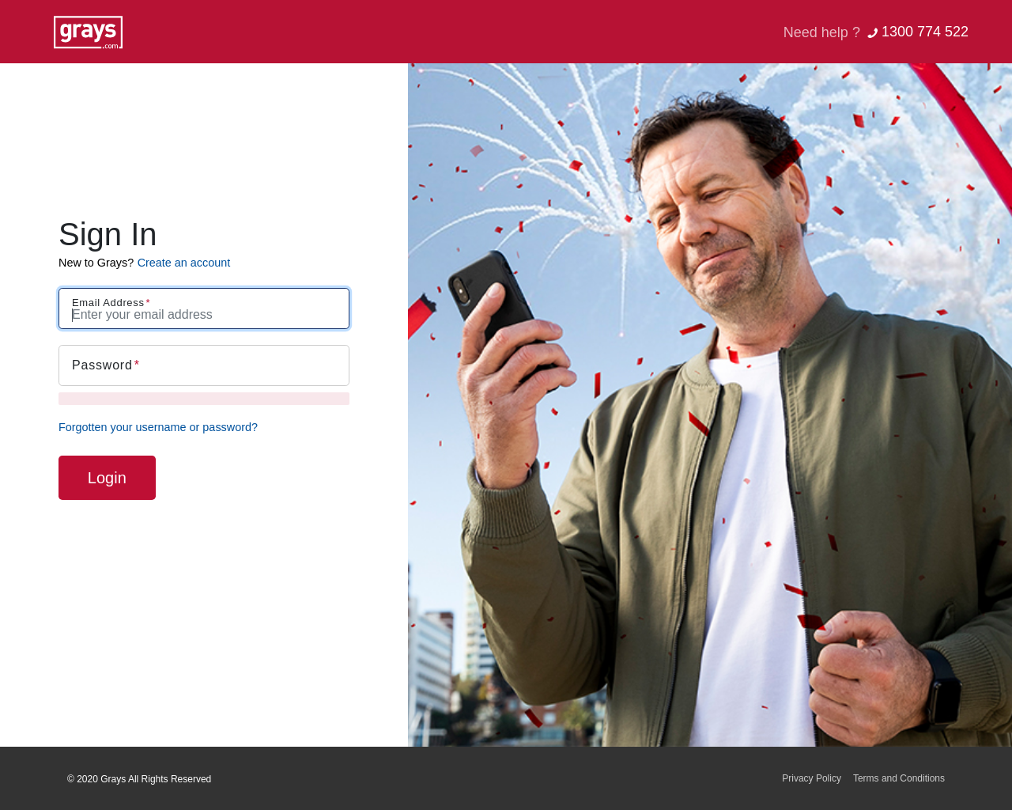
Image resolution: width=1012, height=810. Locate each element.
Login (107, 477)
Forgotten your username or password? (158, 427)
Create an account (184, 262)
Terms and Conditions (899, 778)
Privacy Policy (811, 778)
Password (102, 365)
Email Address (108, 302)
